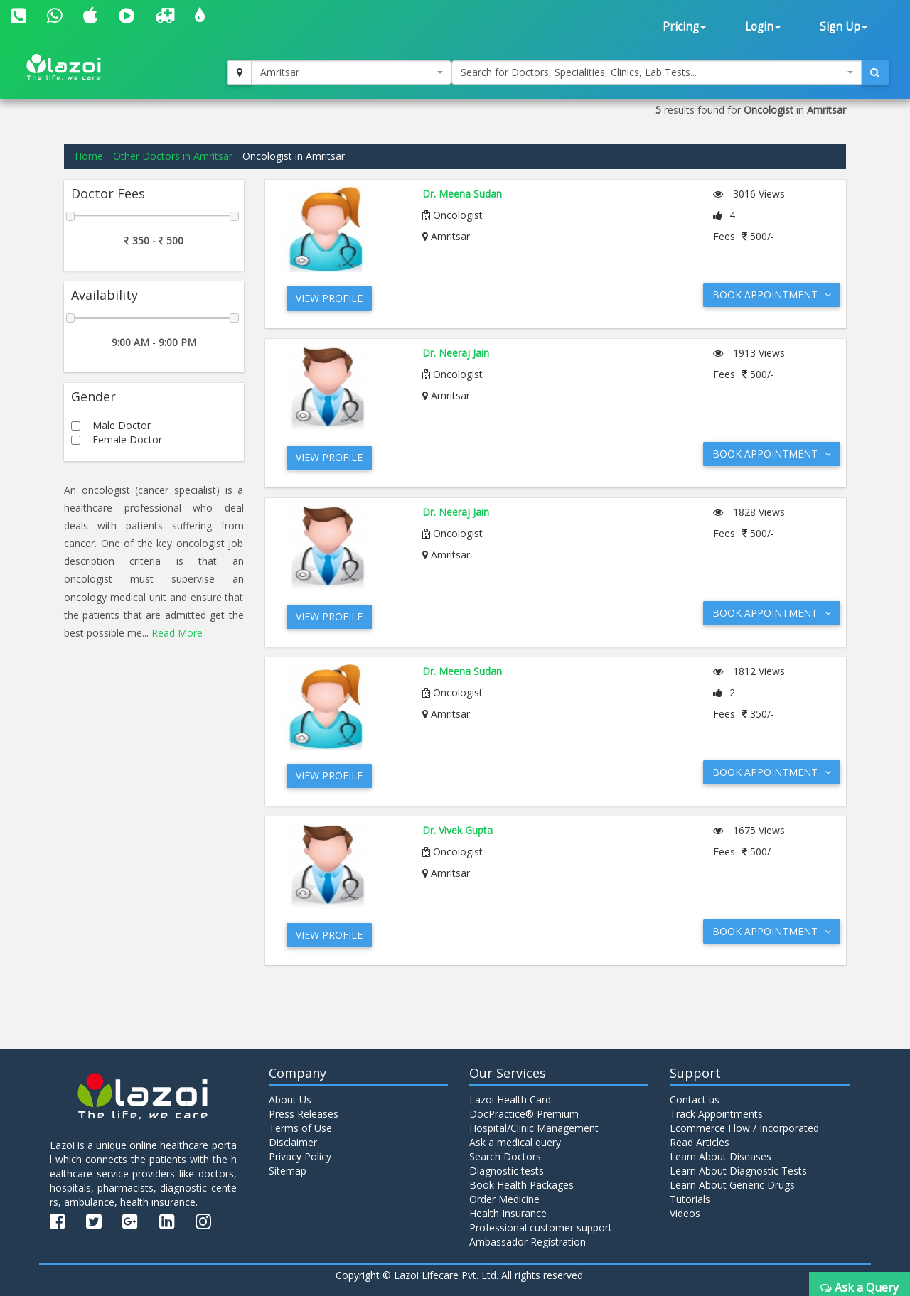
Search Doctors (505, 1156)
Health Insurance (508, 1213)
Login (763, 26)
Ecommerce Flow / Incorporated (744, 1128)
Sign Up (843, 26)
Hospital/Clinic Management (534, 1128)
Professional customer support (540, 1227)
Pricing (684, 26)
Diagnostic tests (506, 1170)
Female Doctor (127, 439)
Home (89, 156)
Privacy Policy (300, 1156)
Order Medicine (504, 1199)
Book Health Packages (521, 1185)
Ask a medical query (515, 1142)
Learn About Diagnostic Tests (738, 1170)
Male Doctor (121, 425)
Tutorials (690, 1199)
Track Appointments (716, 1113)
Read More (177, 632)
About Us (290, 1099)
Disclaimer (293, 1142)
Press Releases (303, 1113)
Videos (685, 1213)
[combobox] (351, 72)
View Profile (329, 298)
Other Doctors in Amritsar (172, 156)
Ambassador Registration (527, 1241)
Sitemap (287, 1170)
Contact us (694, 1099)
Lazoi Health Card (510, 1099)
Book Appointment (771, 294)
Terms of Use (300, 1128)
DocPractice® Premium (524, 1113)
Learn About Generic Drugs (732, 1185)
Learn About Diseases (720, 1156)
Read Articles (699, 1142)
